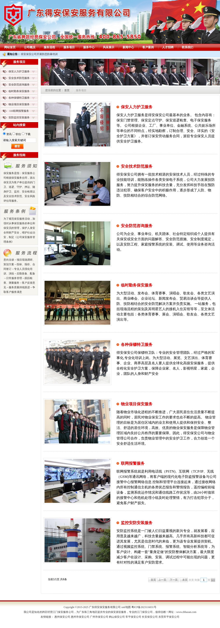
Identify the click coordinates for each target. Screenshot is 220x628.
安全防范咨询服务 (136, 226)
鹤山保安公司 (117, 616)
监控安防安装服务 (136, 523)
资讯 (9, 134)
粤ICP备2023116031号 (143, 607)
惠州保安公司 (62, 616)
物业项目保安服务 (136, 404)
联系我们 (187, 47)
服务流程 (49, 47)
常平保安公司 (133, 616)
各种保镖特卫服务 (136, 344)
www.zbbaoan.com (186, 612)
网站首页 (10, 47)
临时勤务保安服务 (136, 285)
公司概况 (29, 47)
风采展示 (108, 47)
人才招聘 (167, 47)
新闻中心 (128, 47)
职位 (18, 134)
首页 (67, 90)
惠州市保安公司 (80, 616)
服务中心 (89, 47)
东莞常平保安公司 (168, 616)
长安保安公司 (150, 616)
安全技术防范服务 (136, 166)
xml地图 (126, 607)
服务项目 (69, 47)
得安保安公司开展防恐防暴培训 (39, 54)
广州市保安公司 (99, 616)
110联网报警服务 (19, 110)
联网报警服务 (133, 463)
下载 (27, 134)
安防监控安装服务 (19, 117)
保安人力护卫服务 (136, 107)
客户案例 (148, 47)
